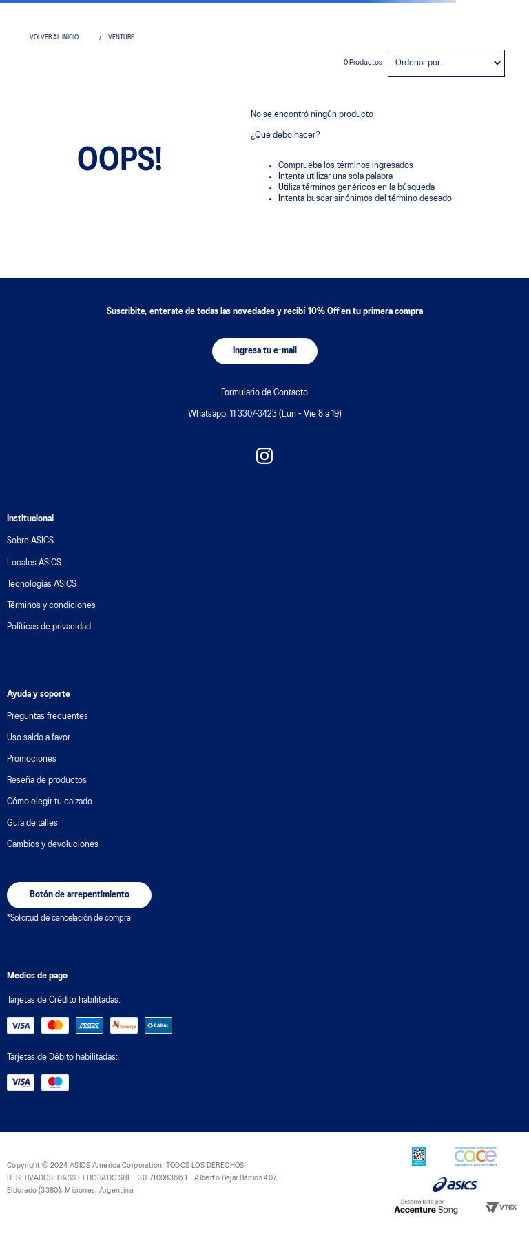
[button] (265, 351)
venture (121, 37)
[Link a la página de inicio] (61, 38)
